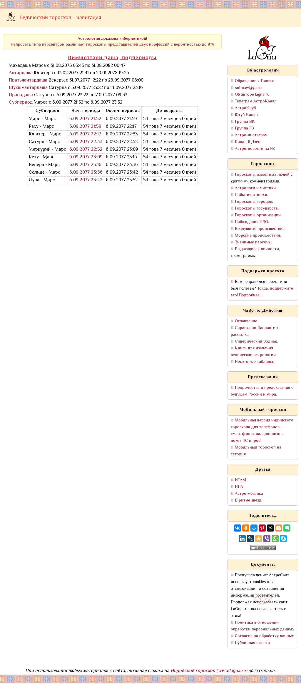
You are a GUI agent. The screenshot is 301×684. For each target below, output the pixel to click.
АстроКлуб (245, 108)
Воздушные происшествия (260, 228)
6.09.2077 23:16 (85, 165)
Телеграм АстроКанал (256, 101)
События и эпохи (251, 195)
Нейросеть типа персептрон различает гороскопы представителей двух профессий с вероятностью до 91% (112, 41)
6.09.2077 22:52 (86, 149)
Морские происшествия (257, 235)
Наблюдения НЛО (251, 222)
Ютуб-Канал (246, 115)
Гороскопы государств (256, 208)
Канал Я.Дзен (247, 142)
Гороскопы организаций (258, 215)
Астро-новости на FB (255, 148)
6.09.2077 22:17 (85, 134)
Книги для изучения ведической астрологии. (254, 351)
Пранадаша (21, 95)
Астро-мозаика (249, 493)
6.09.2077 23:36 (86, 172)
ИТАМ (240, 480)
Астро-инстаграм (251, 135)
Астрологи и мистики (255, 188)
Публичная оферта (252, 643)
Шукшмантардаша (28, 88)
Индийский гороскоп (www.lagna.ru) (208, 671)
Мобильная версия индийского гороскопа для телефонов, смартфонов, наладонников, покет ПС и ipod (262, 430)
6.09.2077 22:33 (86, 142)
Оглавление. (246, 321)
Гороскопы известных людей (262, 174)
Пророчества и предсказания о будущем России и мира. (262, 391)
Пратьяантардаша (28, 80)
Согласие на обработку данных (264, 636)
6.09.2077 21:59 (85, 126)
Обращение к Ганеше (254, 81)
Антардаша (21, 73)
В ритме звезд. (248, 500)
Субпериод (21, 102)
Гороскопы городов (253, 201)
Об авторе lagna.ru (252, 94)
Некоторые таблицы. (254, 361)
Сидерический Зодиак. (256, 341)
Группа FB (244, 128)
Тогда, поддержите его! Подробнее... (262, 292)
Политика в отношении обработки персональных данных (262, 626)
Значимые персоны (253, 242)
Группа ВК (245, 121)
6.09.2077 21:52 (85, 119)
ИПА (239, 487)
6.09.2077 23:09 (86, 157)
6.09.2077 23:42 (86, 180)
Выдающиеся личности (257, 249)
